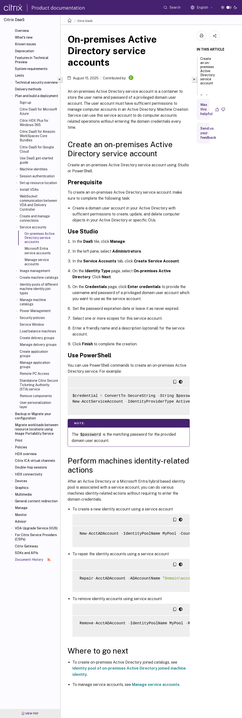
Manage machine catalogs (33, 302)
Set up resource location (38, 183)
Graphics (22, 488)
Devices (21, 481)
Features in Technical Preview (31, 60)
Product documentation (58, 8)
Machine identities (33, 169)
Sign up (25, 102)
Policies (21, 447)
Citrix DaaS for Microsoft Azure (38, 111)
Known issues (25, 44)
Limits (19, 75)
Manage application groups (35, 365)
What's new (24, 37)
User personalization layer (35, 405)
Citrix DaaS (85, 21)
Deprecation (24, 51)
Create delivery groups (37, 338)
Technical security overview (36, 82)
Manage (21, 508)
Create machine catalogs (39, 277)
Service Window (32, 324)
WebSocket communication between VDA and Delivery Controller (38, 202)
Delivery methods (28, 89)
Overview (22, 31)
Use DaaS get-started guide (36, 160)
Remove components (36, 396)
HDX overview (26, 454)
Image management (35, 271)
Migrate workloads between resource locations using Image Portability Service (36, 429)
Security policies (32, 318)
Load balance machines (38, 331)
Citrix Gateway (26, 546)
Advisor (20, 521)
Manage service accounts (36, 262)
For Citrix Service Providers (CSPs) (36, 537)
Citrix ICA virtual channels (35, 461)
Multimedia (23, 494)
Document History (32, 560)
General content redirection (36, 501)
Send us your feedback (208, 133)
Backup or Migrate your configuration (33, 416)
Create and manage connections (35, 218)
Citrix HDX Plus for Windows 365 (34, 123)
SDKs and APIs (26, 553)
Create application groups (34, 354)
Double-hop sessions (31, 467)
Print (19, 440)
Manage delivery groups (38, 345)
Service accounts (33, 227)
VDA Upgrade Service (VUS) (36, 528)
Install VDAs (29, 189)
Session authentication (37, 176)
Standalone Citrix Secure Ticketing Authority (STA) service (39, 385)
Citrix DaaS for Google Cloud (37, 149)
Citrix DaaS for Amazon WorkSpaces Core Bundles (37, 136)
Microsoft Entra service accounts (37, 251)
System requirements (31, 69)
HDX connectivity (28, 474)
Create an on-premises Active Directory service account (207, 73)
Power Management (35, 311)
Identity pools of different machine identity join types (39, 289)
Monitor (21, 515)
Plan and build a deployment (36, 96)
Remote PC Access (34, 374)
